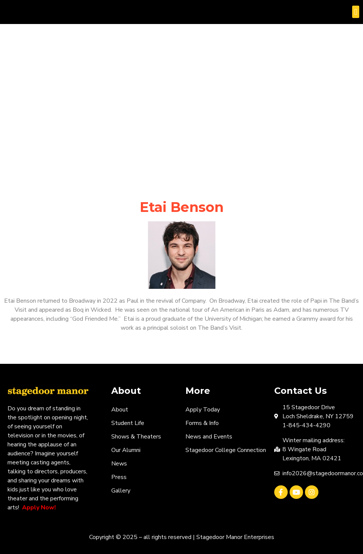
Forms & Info (202, 423)
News (119, 463)
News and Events (208, 436)
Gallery (120, 490)
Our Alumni (125, 450)
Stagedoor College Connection (225, 450)
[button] (355, 12)
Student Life (127, 423)
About (119, 409)
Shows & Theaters (136, 436)
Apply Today (202, 409)
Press (119, 477)
